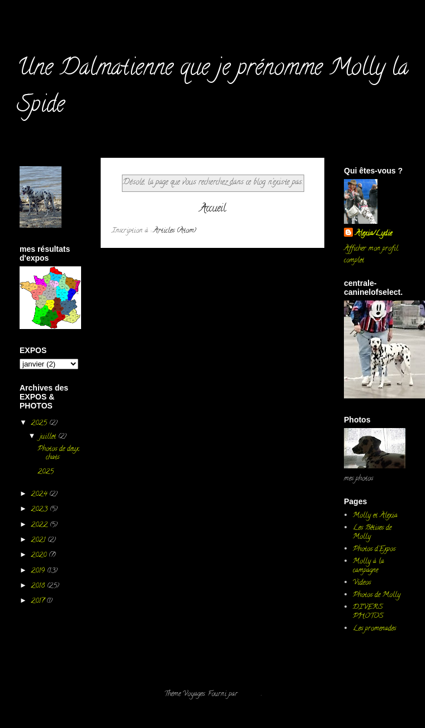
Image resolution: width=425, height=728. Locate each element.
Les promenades (374, 629)
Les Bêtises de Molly (372, 532)
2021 (39, 540)
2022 (40, 525)
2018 (39, 586)
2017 (38, 601)
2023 (40, 509)
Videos (362, 583)
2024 (40, 494)
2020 (40, 555)
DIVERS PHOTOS (368, 612)
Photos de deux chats (58, 453)
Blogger (250, 694)
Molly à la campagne (368, 566)
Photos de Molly (376, 595)
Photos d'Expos (374, 549)
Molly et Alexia (375, 516)
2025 (40, 423)
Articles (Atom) (174, 231)
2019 (39, 571)
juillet (49, 437)
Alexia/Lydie (373, 233)
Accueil (213, 209)
